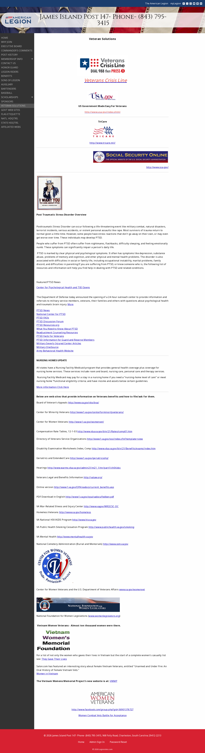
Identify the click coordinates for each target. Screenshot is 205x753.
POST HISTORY (9, 54)
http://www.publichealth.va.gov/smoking (111, 527)
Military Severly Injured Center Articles (58, 343)
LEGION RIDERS (9, 71)
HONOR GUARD (9, 67)
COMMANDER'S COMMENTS (16, 50)
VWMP (113, 681)
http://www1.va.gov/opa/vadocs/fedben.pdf (90, 496)
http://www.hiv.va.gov (84, 519)
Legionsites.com (105, 749)
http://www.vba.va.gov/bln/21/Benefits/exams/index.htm (123, 448)
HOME (4, 37)
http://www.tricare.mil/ (102, 142)
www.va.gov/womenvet (132, 589)
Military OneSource (47, 347)
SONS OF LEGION (10, 80)
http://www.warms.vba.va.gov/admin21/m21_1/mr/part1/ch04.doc (84, 467)
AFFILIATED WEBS (11, 126)
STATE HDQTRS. (10, 122)
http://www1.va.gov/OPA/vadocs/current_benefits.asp (84, 487)
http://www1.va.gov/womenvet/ (86, 421)
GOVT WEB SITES (10, 109)
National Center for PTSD (51, 314)
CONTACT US (8, 63)
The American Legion (156, 3)
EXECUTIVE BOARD (11, 46)
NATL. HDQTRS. (9, 118)
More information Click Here (52, 387)
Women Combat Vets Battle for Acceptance (102, 715)
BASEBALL (6, 92)
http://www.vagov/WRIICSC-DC (101, 506)
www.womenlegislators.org (104, 615)
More (71, 304)
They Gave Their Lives (54, 659)
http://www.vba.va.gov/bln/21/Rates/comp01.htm (104, 431)
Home (81, 742)
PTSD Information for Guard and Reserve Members (65, 339)
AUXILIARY (7, 84)
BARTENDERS (8, 88)
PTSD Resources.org (47, 325)
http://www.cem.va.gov (115, 544)
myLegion (175, 3)
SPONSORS (7, 101)
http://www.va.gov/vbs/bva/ (83, 402)
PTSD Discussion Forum (49, 321)
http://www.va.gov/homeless (75, 512)
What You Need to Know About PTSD (57, 328)
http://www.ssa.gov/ (157, 167)
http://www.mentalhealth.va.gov (75, 536)
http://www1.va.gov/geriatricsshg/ (89, 458)
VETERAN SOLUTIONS (13, 105)
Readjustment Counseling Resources (57, 332)
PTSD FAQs (42, 317)
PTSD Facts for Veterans (50, 336)
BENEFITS (6, 75)
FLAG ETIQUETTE (10, 114)
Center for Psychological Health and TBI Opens (63, 287)
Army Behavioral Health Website (55, 350)
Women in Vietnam (47, 673)
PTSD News (43, 310)
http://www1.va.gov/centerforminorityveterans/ (97, 412)
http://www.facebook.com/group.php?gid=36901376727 (102, 709)
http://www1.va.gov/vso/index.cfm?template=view (115, 438)
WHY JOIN (6, 41)
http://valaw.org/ (93, 477)
